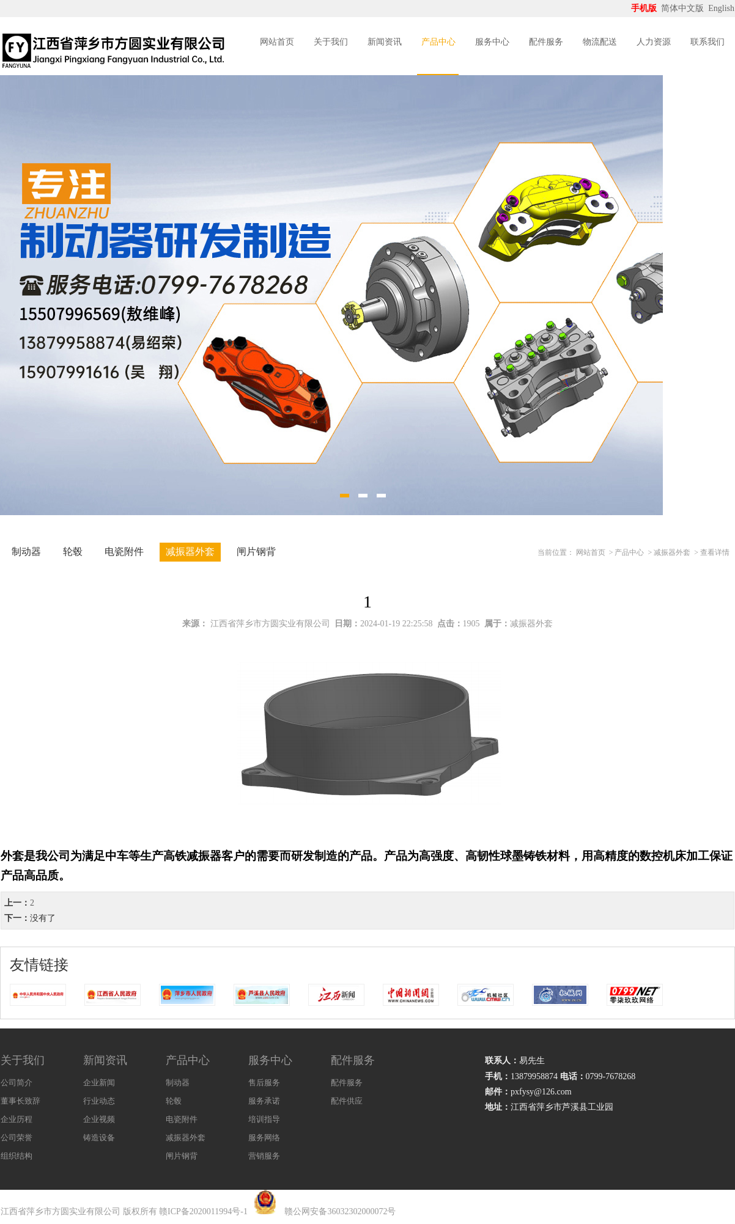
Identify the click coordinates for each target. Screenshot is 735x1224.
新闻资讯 (385, 41)
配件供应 (347, 1100)
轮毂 (73, 551)
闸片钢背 (256, 551)
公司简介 (16, 1082)
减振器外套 (190, 551)
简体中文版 (683, 8)
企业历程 (16, 1119)
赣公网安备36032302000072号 (340, 1211)
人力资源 (654, 41)
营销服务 (264, 1155)
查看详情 (714, 552)
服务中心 (492, 41)
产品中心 (438, 41)
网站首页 (277, 41)
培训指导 (264, 1119)
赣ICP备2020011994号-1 (203, 1211)
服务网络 (264, 1137)
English (721, 8)
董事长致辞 (20, 1100)
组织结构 (16, 1155)
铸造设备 (99, 1137)
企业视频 (99, 1119)
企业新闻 (99, 1082)
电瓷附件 (124, 551)
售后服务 (264, 1082)
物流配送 (600, 41)
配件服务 (546, 41)
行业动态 (99, 1100)
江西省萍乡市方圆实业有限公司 (270, 623)
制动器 (26, 551)
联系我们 (707, 41)
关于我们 (331, 41)
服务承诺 (264, 1100)
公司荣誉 (16, 1137)
